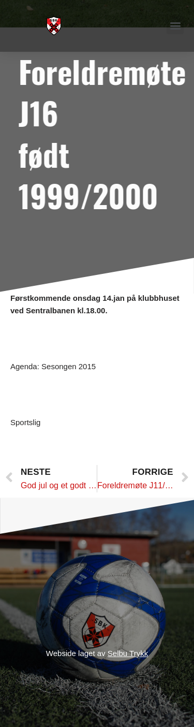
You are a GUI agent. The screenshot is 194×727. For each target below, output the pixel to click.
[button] (175, 25)
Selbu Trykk (128, 653)
